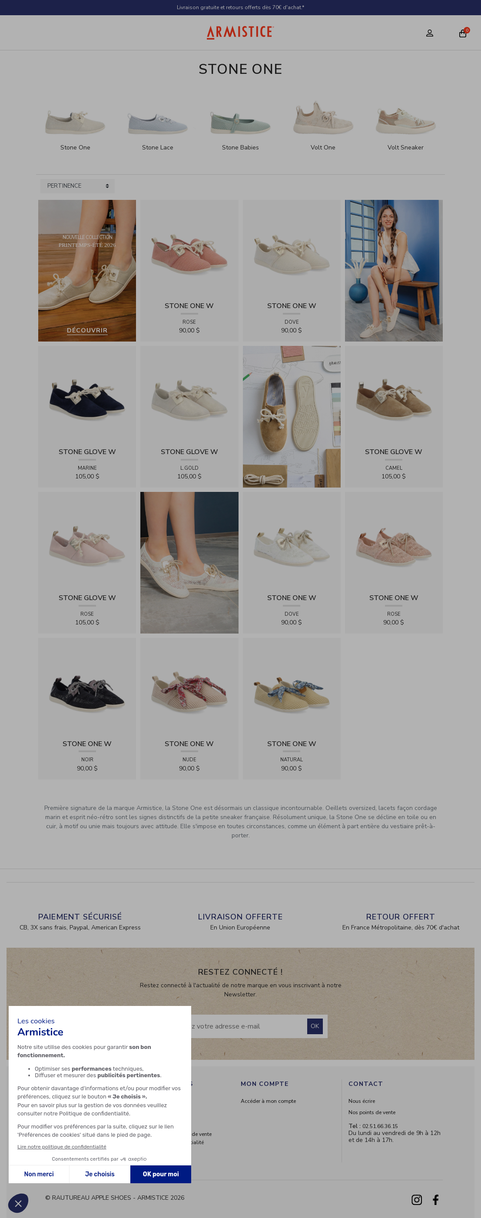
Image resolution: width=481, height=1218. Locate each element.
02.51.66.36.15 (380, 1126)
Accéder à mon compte (268, 1101)
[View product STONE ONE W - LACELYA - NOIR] (87, 686)
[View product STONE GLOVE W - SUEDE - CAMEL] (394, 394)
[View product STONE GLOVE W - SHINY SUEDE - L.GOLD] (189, 394)
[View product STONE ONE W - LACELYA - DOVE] (292, 540)
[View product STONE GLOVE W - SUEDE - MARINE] (87, 394)
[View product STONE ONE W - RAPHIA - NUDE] (189, 686)
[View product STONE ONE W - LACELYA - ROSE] (394, 540)
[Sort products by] (77, 186)
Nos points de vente (371, 1112)
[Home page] (240, 32)
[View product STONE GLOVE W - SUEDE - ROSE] (87, 540)
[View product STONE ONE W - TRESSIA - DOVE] (292, 248)
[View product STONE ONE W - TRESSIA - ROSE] (189, 248)
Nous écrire (361, 1101)
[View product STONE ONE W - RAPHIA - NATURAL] (292, 686)
